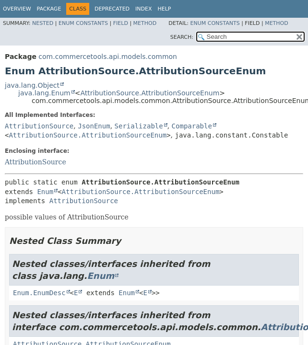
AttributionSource (39, 126)
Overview (17, 9)
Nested (42, 23)
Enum (45, 192)
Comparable (192, 126)
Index (143, 9)
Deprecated (112, 9)
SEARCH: (181, 37)
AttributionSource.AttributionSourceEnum (149, 93)
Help (164, 9)
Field (120, 23)
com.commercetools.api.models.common (107, 56)
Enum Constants (83, 23)
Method (145, 23)
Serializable (139, 126)
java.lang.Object (32, 85)
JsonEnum (94, 126)
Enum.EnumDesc (39, 293)
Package (49, 9)
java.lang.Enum (44, 93)
